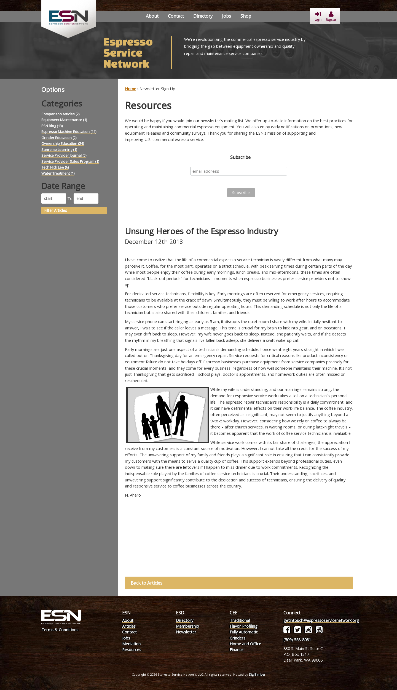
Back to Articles (147, 583)
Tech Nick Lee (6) (55, 167)
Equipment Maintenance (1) (64, 119)
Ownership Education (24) (62, 143)
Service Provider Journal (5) (63, 155)
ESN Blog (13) (52, 125)
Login (318, 16)
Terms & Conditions (59, 629)
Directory (203, 16)
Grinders (237, 638)
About (152, 16)
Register (331, 16)
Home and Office (245, 643)
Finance (236, 649)
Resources (131, 649)
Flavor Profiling (243, 626)
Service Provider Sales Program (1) (70, 161)
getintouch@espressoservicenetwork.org (321, 620)
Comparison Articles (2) (60, 113)
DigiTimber (257, 674)
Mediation (131, 643)
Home (130, 88)
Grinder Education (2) (58, 137)
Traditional (240, 620)
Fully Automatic (244, 632)
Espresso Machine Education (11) (68, 131)
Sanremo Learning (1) (59, 149)
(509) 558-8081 (297, 639)
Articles (129, 626)
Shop (245, 16)
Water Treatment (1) (57, 173)
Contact (176, 16)
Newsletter (186, 632)
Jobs (226, 16)
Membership (187, 626)
